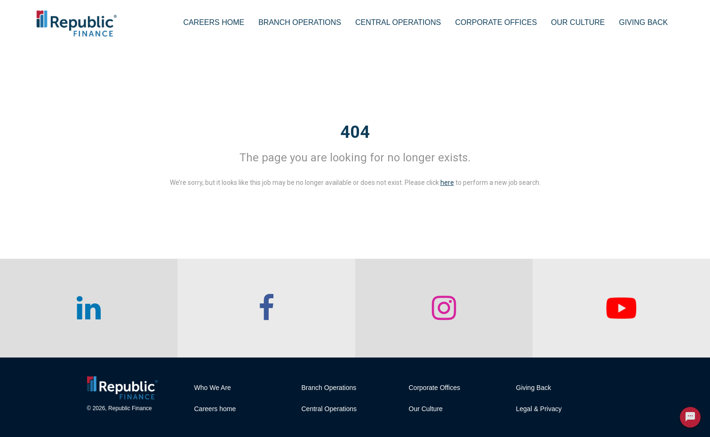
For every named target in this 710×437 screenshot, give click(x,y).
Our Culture (578, 22)
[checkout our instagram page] (444, 308)
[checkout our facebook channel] (266, 308)
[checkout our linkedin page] (88, 308)
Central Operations (398, 22)
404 (355, 132)
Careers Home (213, 22)
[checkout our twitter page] (621, 308)
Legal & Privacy (539, 409)
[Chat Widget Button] (690, 417)
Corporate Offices (496, 22)
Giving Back (643, 22)
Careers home (215, 409)
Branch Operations (299, 22)
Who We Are (212, 387)
